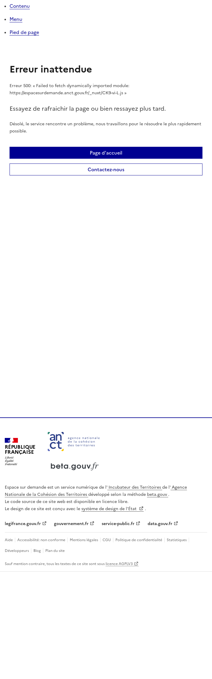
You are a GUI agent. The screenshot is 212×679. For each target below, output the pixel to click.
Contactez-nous (106, 169)
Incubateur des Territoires (134, 487)
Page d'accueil (106, 152)
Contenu (20, 6)
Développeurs (17, 550)
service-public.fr (118, 524)
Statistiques (177, 540)
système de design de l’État (109, 509)
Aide (9, 540)
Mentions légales (84, 540)
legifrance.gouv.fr (23, 524)
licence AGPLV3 (119, 564)
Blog (37, 550)
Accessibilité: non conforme (41, 540)
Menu (16, 19)
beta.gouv (157, 494)
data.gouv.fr (160, 524)
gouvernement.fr (71, 524)
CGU (107, 540)
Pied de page (24, 32)
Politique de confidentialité (138, 540)
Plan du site (54, 550)
